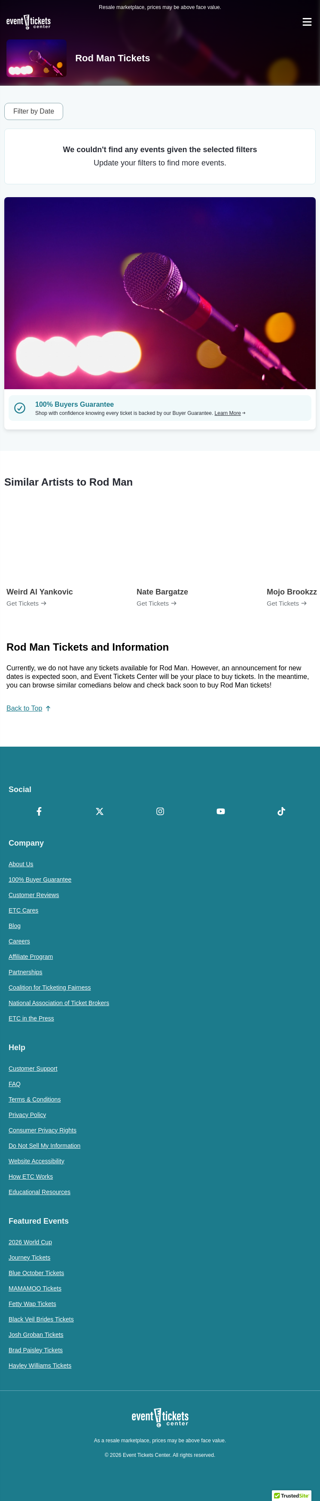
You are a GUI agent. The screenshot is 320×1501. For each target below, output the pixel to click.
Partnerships (26, 972)
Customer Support (33, 1068)
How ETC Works (31, 1176)
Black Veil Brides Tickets (41, 1319)
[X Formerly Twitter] (99, 812)
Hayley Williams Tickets (40, 1365)
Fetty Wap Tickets (32, 1303)
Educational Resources (39, 1192)
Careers (19, 941)
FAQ (15, 1084)
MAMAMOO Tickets (35, 1288)
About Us (21, 864)
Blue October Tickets (36, 1273)
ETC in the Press (31, 1018)
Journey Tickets (29, 1257)
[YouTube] (220, 812)
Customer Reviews (34, 895)
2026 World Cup (30, 1242)
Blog (15, 925)
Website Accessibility (36, 1161)
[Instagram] (160, 812)
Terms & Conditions (35, 1099)
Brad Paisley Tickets (36, 1350)
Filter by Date (33, 111)
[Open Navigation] (307, 22)
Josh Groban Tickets (36, 1334)
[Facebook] (39, 812)
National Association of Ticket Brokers (59, 1003)
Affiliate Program (31, 956)
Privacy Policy (27, 1114)
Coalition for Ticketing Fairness (50, 987)
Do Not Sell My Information (44, 1145)
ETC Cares (23, 910)
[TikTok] (281, 812)
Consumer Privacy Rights (42, 1130)
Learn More (230, 413)
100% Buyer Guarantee (40, 879)
